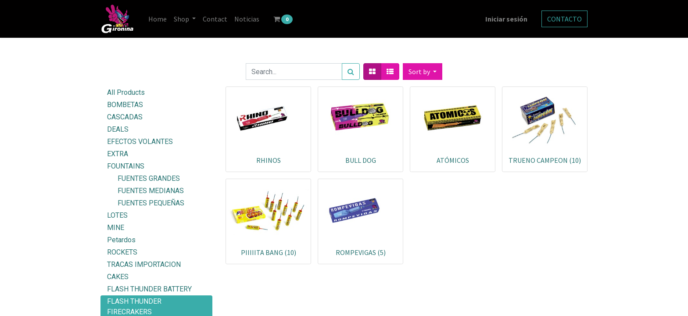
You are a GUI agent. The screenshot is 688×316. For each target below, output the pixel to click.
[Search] (351, 71)
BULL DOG (360, 160)
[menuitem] (157, 19)
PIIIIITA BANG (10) (268, 252)
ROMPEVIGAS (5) (361, 252)
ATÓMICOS (453, 160)
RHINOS (268, 160)
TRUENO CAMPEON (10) (545, 160)
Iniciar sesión (506, 18)
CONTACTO (564, 18)
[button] (422, 71)
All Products (126, 92)
